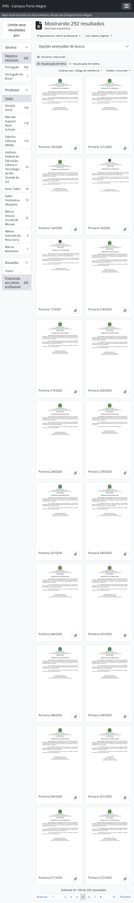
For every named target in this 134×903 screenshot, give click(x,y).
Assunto (11, 262)
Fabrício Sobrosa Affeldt (16, 141)
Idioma (10, 47)
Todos (9, 98)
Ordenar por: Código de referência (79, 70)
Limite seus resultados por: (17, 30)
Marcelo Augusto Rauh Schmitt (16, 123)
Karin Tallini (16, 190)
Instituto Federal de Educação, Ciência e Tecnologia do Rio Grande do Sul (16, 167)
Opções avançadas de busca (61, 46)
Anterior (42, 897)
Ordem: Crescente (117, 70)
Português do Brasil (16, 76)
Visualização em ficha (51, 63)
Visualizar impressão (51, 57)
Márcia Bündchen (16, 249)
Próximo (125, 897)
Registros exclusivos (16, 58)
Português (16, 68)
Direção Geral (16, 108)
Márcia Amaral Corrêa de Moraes (16, 218)
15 (114, 897)
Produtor (12, 90)
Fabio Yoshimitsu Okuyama (16, 200)
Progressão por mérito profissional (16, 282)
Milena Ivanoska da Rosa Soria (16, 235)
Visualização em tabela (84, 63)
